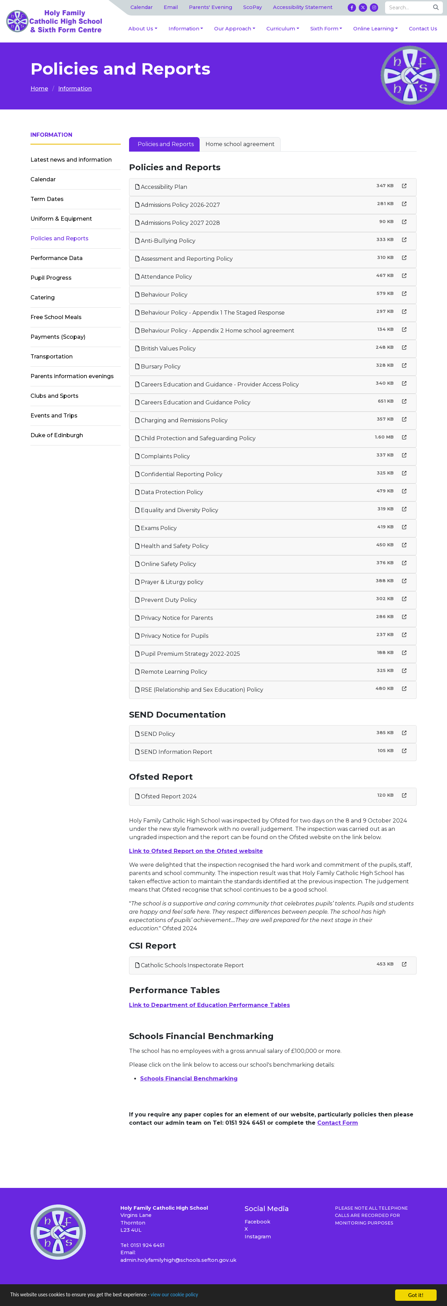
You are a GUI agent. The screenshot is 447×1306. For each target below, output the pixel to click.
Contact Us (423, 29)
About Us (140, 29)
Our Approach (232, 29)
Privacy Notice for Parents (174, 618)
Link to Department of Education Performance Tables (209, 1005)
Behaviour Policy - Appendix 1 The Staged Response (210, 312)
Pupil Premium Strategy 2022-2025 (187, 654)
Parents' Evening (210, 7)
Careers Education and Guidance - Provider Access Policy (217, 384)
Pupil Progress (51, 278)
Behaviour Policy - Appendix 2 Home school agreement (214, 330)
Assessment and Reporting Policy (184, 259)
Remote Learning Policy (171, 672)
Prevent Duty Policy (166, 600)
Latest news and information (71, 159)
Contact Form (337, 1123)
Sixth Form (324, 29)
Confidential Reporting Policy (178, 474)
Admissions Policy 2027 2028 (177, 223)
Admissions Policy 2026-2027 (177, 205)
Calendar (141, 7)
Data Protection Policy (169, 492)
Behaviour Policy (161, 294)
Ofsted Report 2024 (166, 796)
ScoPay (252, 7)
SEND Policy (155, 734)
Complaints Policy (162, 456)
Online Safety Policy (165, 564)
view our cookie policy (193, 1296)
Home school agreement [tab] (240, 144)
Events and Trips (53, 415)
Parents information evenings (72, 376)
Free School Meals (56, 317)
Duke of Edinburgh (56, 435)
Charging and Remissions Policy (181, 420)
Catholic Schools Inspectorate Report (189, 965)
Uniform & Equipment (61, 218)
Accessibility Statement (302, 7)
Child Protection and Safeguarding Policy (195, 438)
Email (171, 7)
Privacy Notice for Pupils (171, 636)
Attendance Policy (163, 276)
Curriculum (280, 29)
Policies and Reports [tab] (166, 144)
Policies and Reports (59, 238)
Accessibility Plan (161, 187)
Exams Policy (156, 528)
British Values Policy (165, 348)
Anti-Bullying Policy (165, 241)
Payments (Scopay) (57, 337)
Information (183, 29)
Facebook (257, 1222)
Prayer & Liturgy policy (169, 582)
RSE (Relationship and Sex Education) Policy (199, 689)
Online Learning (373, 29)
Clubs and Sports (54, 396)
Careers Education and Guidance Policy (192, 402)
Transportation (51, 356)
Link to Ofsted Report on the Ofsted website (196, 851)
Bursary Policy (158, 366)
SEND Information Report (173, 752)
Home (39, 88)
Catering (42, 297)
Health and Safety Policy (172, 546)
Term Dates (47, 199)
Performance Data (56, 258)
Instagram (258, 1236)
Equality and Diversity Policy (176, 510)
